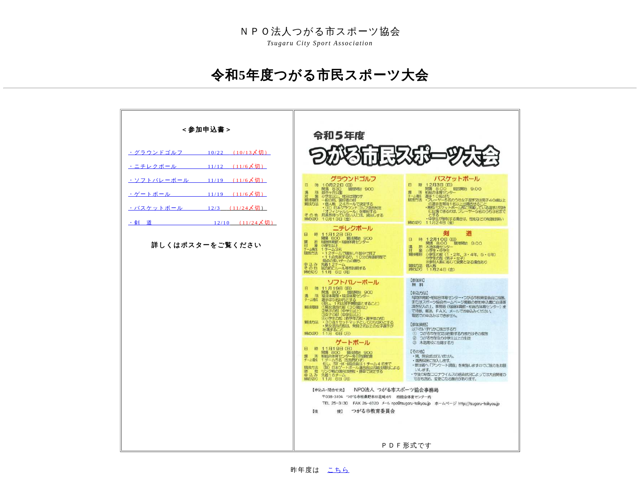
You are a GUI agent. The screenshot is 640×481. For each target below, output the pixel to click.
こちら (338, 469)
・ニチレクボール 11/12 (197, 166)
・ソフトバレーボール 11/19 (197, 180)
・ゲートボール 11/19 (197, 194)
